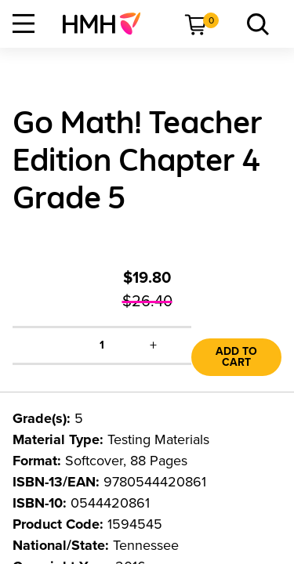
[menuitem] (108, 23)
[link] (108, 23)
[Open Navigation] (23, 23)
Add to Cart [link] (236, 357)
